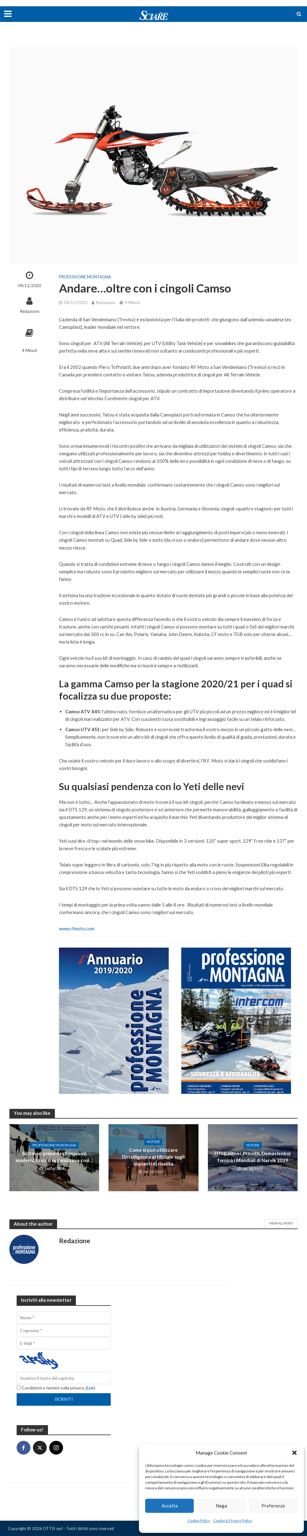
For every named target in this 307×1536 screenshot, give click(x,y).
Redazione (29, 311)
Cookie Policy (199, 1520)
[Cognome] (64, 1330)
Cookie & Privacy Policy (232, 1520)
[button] (294, 1453)
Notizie (153, 1145)
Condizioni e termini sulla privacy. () (56, 1387)
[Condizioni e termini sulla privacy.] (19, 1387)
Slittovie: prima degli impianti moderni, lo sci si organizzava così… (54, 1157)
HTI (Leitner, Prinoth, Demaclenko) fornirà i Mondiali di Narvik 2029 (253, 1157)
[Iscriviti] (64, 1399)
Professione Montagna (85, 276)
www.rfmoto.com (76, 928)
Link (91, 1387)
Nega (221, 1505)
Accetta (169, 1505)
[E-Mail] (64, 1343)
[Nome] (64, 1317)
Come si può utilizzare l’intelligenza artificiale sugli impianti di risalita (153, 1157)
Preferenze (273, 1505)
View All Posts (281, 1223)
